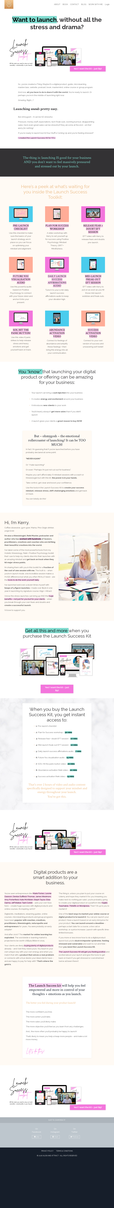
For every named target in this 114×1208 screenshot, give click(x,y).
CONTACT (74, 4)
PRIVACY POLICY (47, 1200)
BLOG (83, 4)
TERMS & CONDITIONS (64, 1200)
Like (36, 1186)
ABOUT (57, 4)
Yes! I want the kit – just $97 (88, 77)
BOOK (65, 4)
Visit (55, 1186)
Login (107, 4)
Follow (75, 1186)
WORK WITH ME (96, 4)
